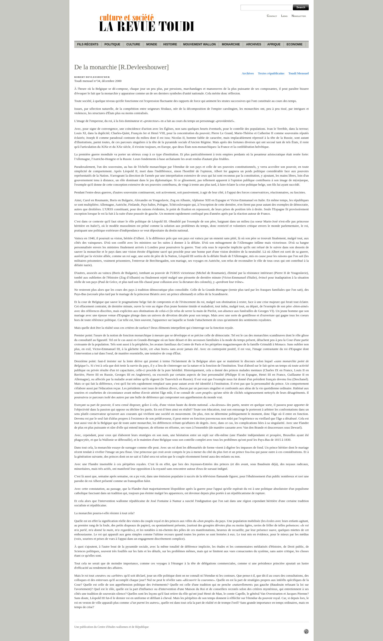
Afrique (273, 44)
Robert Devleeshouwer (92, 77)
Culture (133, 44)
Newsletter (299, 16)
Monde (151, 44)
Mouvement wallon (199, 44)
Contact (272, 16)
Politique (112, 44)
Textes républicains (271, 73)
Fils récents (87, 44)
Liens (284, 16)
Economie (294, 44)
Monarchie (231, 44)
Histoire (170, 44)
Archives (253, 44)
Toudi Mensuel (298, 73)
